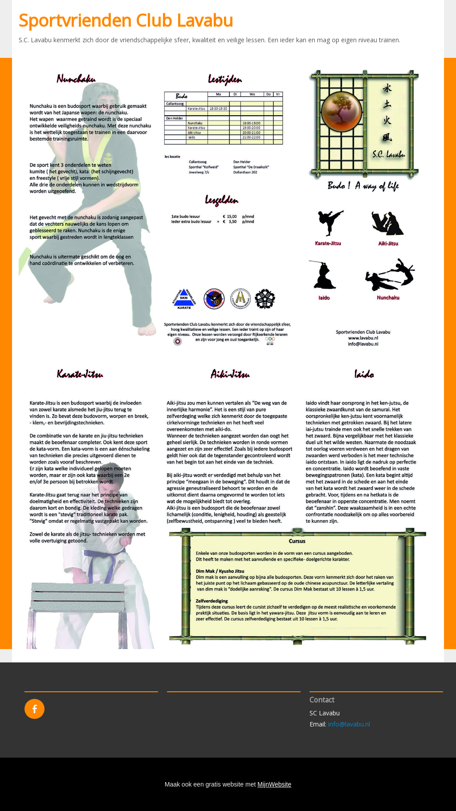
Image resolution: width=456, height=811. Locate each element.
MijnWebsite (274, 784)
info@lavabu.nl (349, 724)
